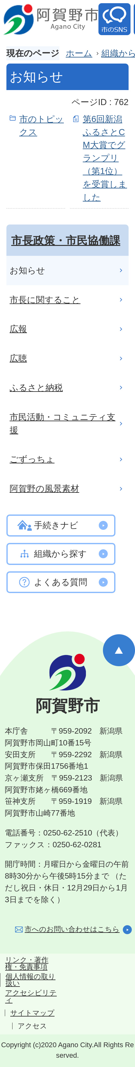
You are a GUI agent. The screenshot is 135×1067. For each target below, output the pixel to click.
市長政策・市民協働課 (65, 240)
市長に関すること (45, 300)
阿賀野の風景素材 (44, 488)
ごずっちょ (32, 459)
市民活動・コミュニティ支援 (62, 423)
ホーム (79, 53)
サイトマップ (32, 1013)
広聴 (18, 358)
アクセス (32, 1026)
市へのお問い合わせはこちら (72, 929)
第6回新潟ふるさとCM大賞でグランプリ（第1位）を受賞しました (105, 158)
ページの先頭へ (119, 650)
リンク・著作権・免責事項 (26, 963)
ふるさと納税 (36, 388)
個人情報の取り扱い (30, 980)
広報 (18, 329)
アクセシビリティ (31, 996)
